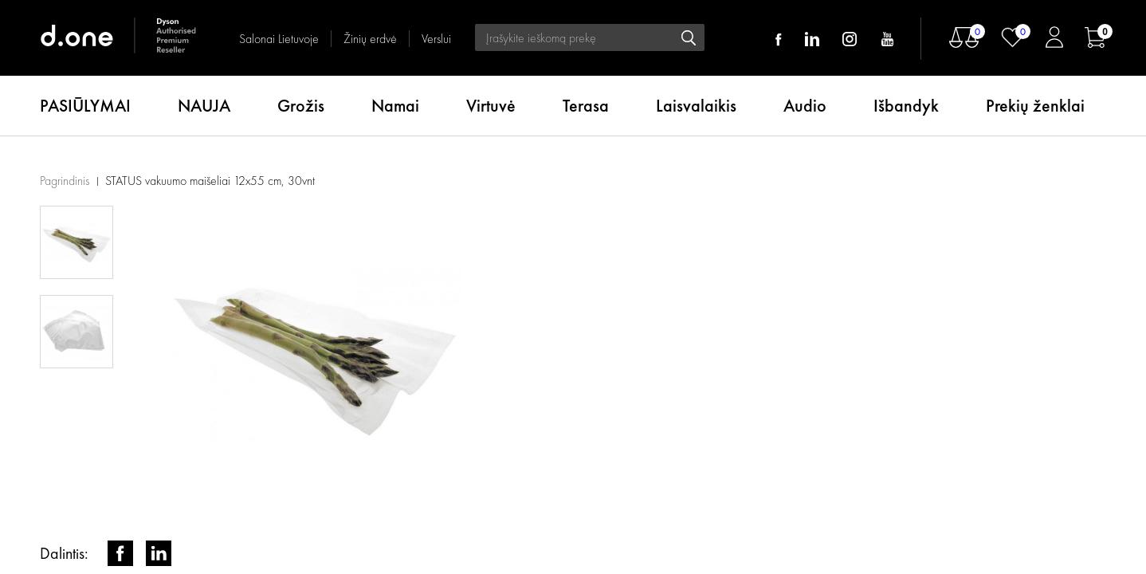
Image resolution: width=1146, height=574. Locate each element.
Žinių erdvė (370, 38)
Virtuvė (491, 105)
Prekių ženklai (1035, 105)
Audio (804, 105)
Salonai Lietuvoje (279, 38)
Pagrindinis (64, 180)
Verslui (436, 38)
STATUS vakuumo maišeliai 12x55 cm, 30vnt (210, 180)
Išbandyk (906, 105)
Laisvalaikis (696, 105)
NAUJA (204, 105)
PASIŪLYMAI (85, 105)
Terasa (586, 105)
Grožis (300, 105)
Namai (395, 105)
